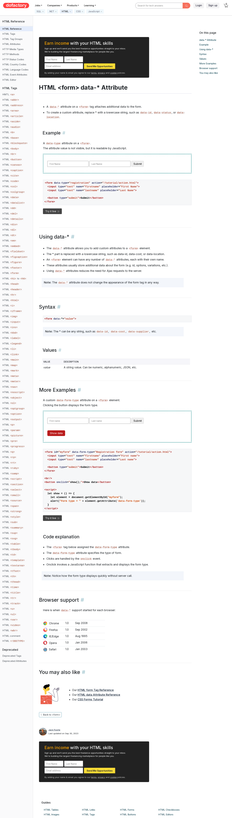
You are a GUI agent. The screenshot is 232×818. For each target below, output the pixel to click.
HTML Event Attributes (14, 74)
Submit (137, 163)
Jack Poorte (54, 730)
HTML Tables (51, 809)
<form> (83, 106)
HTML (10, 99)
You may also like (208, 72)
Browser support (208, 68)
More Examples (207, 63)
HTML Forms (127, 809)
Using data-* (206, 49)
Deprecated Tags (11, 655)
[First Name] (54, 59)
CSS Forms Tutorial (90, 699)
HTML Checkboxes (169, 809)
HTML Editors (165, 814)
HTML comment (11, 635)
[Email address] (64, 66)
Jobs (37, 5)
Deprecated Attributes (14, 660)
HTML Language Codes (15, 69)
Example (204, 44)
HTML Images (51, 814)
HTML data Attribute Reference (99, 694)
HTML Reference (12, 28)
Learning (89, 5)
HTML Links (88, 809)
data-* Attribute (207, 39)
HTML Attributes (11, 44)
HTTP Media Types (13, 49)
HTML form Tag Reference (96, 690)
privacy (101, 73)
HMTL (8, 94)
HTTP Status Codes (13, 59)
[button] (40, 11)
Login (199, 5)
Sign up (212, 5)
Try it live (52, 211)
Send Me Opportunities (100, 66)
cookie (113, 73)
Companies (53, 5)
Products (72, 5)
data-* (54, 106)
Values (202, 58)
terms (94, 73)
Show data (56, 433)
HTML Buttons (128, 814)
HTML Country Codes (14, 64)
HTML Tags (8, 33)
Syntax (203, 54)
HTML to (14, 278)
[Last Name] (73, 59)
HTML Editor (9, 79)
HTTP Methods (10, 54)
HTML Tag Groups (12, 39)
